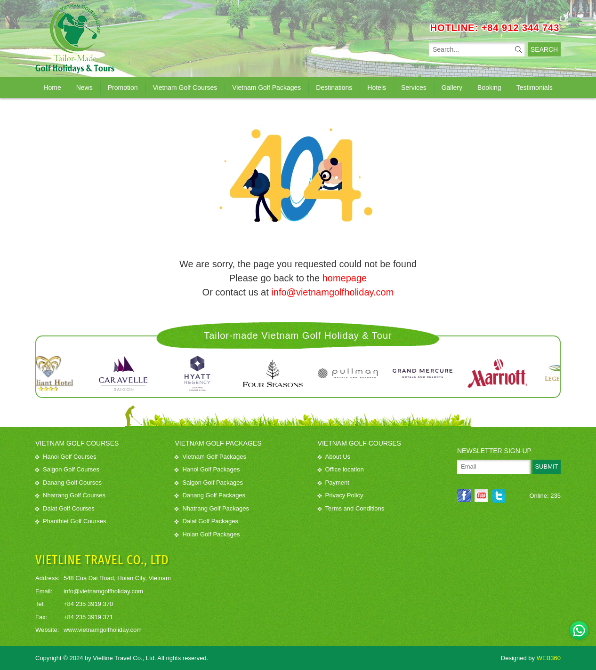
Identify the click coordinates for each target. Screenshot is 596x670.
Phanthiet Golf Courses (70, 521)
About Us (334, 456)
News (84, 87)
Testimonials (534, 87)
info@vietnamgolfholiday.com (332, 292)
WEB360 (549, 658)
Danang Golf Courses (68, 482)
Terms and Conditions (351, 508)
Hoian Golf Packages (207, 534)
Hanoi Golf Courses (65, 456)
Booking (489, 87)
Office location (341, 469)
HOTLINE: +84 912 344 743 (495, 28)
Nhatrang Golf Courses (70, 495)
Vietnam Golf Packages (266, 87)
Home (52, 87)
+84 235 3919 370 (88, 603)
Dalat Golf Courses (65, 508)
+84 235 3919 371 (88, 617)
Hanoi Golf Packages (207, 469)
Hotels (376, 87)
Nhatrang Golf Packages (212, 508)
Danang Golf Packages (210, 495)
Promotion (123, 87)
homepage (344, 278)
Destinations (334, 87)
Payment (333, 482)
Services (414, 87)
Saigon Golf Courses (67, 469)
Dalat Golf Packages (206, 521)
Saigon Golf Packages (209, 482)
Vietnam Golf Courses (185, 87)
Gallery (452, 87)
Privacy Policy (340, 495)
